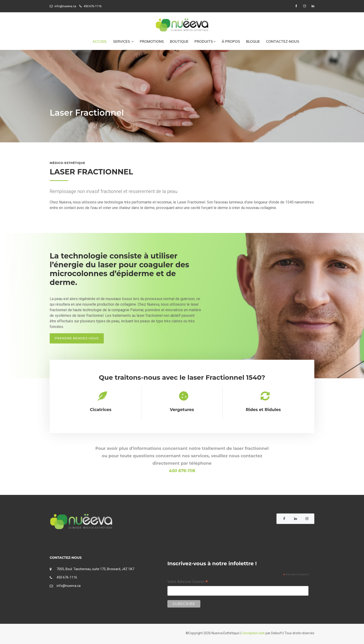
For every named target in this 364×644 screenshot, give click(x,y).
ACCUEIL (99, 41)
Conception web (253, 633)
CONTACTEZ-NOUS (282, 41)
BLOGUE (253, 41)
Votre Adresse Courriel (187, 582)
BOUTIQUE (179, 41)
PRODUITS (205, 41)
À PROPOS (231, 41)
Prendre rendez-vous (77, 338)
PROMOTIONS (152, 41)
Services (123, 41)
